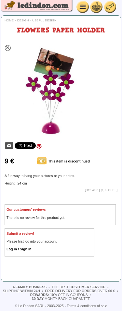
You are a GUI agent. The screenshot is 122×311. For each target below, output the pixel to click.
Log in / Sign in (19, 249)
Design (23, 20)
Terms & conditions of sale (87, 306)
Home (9, 20)
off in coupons (59, 295)
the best (78, 287)
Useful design (44, 20)
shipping (21, 291)
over (80, 291)
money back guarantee (61, 299)
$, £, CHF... (109, 190)
